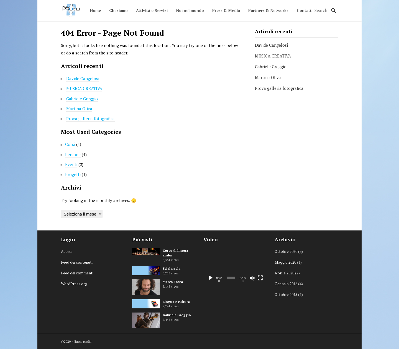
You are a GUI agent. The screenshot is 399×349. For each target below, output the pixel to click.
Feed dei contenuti (77, 262)
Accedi (66, 251)
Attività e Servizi (152, 10)
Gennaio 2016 (286, 283)
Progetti (73, 174)
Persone (73, 154)
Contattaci (307, 10)
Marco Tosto (173, 282)
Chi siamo (118, 10)
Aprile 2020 (284, 272)
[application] (234, 266)
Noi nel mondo (190, 10)
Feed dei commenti (77, 272)
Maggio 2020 (285, 262)
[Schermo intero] (260, 278)
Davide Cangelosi (82, 78)
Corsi (70, 144)
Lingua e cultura (176, 302)
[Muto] (252, 278)
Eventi (71, 164)
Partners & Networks (268, 10)
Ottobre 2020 (286, 251)
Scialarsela (171, 268)
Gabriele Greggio (82, 98)
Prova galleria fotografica (90, 118)
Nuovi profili (82, 341)
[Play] (210, 278)
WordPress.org (74, 283)
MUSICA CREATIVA (84, 88)
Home (95, 10)
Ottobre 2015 (286, 294)
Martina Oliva (79, 108)
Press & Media (226, 10)
